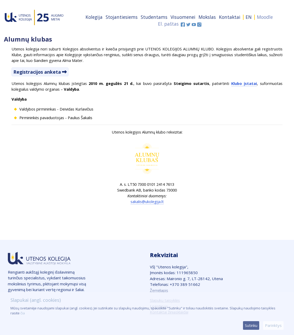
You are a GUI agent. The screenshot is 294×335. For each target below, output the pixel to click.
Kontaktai (229, 17)
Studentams (154, 17)
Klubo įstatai (244, 83)
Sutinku (251, 325)
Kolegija (94, 17)
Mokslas (207, 17)
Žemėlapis (159, 290)
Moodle (265, 17)
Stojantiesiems (122, 17)
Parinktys (273, 325)
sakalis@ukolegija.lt (147, 201)
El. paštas (168, 24)
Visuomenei (183, 17)
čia (22, 313)
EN (249, 17)
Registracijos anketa (37, 72)
